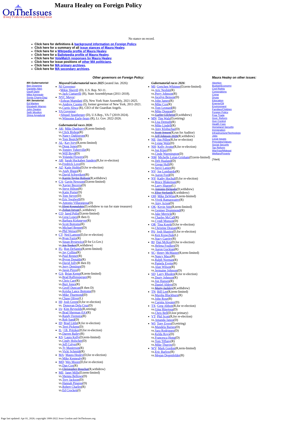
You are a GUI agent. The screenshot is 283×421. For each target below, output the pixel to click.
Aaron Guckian (164, 249)
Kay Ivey (70, 142)
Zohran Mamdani (72, 100)
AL (61, 142)
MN (153, 118)
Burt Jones (69, 284)
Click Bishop (70, 132)
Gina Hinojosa (164, 309)
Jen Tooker (69, 245)
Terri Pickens (70, 326)
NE (153, 139)
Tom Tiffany (163, 341)
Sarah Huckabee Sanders (80, 160)
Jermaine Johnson (166, 270)
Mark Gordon (166, 348)
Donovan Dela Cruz (75, 305)
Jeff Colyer (69, 344)
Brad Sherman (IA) (74, 312)
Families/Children (222, 109)
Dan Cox (68, 365)
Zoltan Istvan (70, 210)
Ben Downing (34, 85)
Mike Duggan (163, 111)
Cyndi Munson (164, 221)
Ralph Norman (164, 259)
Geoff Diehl (33, 91)
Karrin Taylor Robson (76, 178)
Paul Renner (70, 256)
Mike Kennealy (35, 94)
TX (153, 305)
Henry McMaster (167, 252)
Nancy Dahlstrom (73, 135)
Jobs (214, 135)
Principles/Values (222, 141)
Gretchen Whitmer (168, 86)
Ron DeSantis (72, 248)
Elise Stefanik (163, 192)
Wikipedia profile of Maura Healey (82, 51)
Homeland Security (223, 127)
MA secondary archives (72, 69)
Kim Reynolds (73, 309)
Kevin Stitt (164, 206)
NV (153, 171)
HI (60, 302)
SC (153, 252)
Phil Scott (163, 316)
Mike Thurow (163, 344)
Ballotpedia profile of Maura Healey (83, 54)
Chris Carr (68, 280)
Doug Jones (69, 146)
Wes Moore (72, 362)
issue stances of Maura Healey (102, 47)
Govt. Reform (219, 118)
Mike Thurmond (72, 294)
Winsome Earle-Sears (75, 118)
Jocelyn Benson (165, 97)
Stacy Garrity (163, 238)
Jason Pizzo (69, 270)
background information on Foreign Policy (105, 44)
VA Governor (67, 111)
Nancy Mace (163, 256)
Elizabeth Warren (36, 106)
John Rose (161, 298)
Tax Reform (218, 147)
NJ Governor (67, 86)
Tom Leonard (163, 107)
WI (153, 323)
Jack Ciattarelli (71, 93)
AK (61, 128)
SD (153, 274)
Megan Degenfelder (167, 355)
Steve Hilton (70, 188)
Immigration (218, 129)
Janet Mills (72, 372)
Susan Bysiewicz (73, 241)
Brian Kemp (72, 273)
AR (61, 160)
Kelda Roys (162, 334)
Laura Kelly (72, 337)
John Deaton (34, 109)
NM (153, 157)
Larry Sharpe (163, 185)
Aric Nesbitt (162, 90)
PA (153, 231)
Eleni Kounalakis (73, 206)
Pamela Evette (164, 263)
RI (152, 242)
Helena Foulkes (165, 245)
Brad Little (70, 323)
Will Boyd (68, 153)
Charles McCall (165, 217)
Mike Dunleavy (75, 128)
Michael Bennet (72, 227)
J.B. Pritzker (71, 330)
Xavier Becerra (71, 185)
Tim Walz (164, 118)
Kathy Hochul (166, 178)
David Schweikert (73, 174)
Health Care (219, 124)
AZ (61, 167)
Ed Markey (33, 103)
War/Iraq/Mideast (222, 150)
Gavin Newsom (74, 181)
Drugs (215, 97)
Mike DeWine (166, 196)
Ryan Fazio (69, 238)
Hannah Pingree (72, 383)
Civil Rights (218, 88)
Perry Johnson (164, 93)
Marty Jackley (164, 288)
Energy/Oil (218, 103)
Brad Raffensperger (74, 277)
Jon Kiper (161, 150)
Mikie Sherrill (69, 90)
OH (153, 196)
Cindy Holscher (72, 340)
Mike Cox (161, 104)
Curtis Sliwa (70, 107)
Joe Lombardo (166, 171)
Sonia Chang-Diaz (37, 97)
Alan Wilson (163, 267)
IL (60, 330)
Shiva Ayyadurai (36, 115)
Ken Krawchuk (164, 235)
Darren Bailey (71, 333)
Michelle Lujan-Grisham (173, 157)
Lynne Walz (162, 143)
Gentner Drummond (167, 210)
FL (60, 248)
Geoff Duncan (71, 287)
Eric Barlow (162, 351)
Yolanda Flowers (73, 157)
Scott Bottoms (71, 224)
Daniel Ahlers (163, 284)
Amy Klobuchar (165, 129)
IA (60, 309)
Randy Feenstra (72, 316)
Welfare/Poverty (221, 153)
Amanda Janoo (164, 320)
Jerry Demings (71, 266)
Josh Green (71, 302)
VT (153, 316)
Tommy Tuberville (74, 149)
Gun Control (219, 121)
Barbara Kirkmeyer (74, 220)
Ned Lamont (72, 234)
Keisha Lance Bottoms (76, 291)
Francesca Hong (165, 337)
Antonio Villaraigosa (75, 203)
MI (153, 86)
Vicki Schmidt (71, 351)
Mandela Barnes (165, 327)
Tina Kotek (164, 224)
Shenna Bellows (72, 376)
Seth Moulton (34, 112)
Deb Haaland (163, 160)
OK (153, 206)
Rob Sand (68, 319)
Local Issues (219, 138)
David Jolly (69, 263)
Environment (219, 106)
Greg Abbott (165, 305)
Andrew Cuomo (72, 104)
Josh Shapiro (165, 231)
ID (60, 323)
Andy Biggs (69, 171)
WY (153, 348)
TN (153, 291)
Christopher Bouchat (75, 369)
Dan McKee (163, 242)
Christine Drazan (165, 228)
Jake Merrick (163, 214)
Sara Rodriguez (164, 330)
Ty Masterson (70, 347)
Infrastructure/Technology (226, 132)
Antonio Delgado (166, 189)
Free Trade (218, 115)
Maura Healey (74, 355)
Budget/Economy (222, 85)
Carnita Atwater (165, 302)
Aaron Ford (162, 175)
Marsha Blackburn (166, 295)
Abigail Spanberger (73, 114)
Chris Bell (161, 313)
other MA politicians (96, 61)
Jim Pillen (163, 139)
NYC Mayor (66, 97)
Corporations (219, 91)
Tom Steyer (69, 195)
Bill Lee (162, 291)
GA (61, 273)
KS (61, 337)
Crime (215, 94)
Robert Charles (71, 386)
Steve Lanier (163, 168)
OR (153, 224)
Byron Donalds (71, 259)
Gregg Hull (162, 164)
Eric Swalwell (71, 199)
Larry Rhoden (166, 274)
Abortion (216, 82)
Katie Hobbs (72, 167)
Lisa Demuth (163, 122)
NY (153, 178)
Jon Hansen (162, 281)
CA (61, 181)
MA (61, 355)
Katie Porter (70, 192)
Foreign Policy (220, 112)
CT (61, 234)
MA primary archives (70, 65)
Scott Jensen (163, 132)
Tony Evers (164, 323)
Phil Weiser (69, 231)
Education (217, 100)
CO (61, 213)
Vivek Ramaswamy (167, 199)
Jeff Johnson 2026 (166, 136)
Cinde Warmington (167, 153)
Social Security (220, 144)
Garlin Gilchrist (165, 114)
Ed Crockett (69, 390)
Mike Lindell (163, 125)
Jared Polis (71, 213)
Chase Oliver (70, 298)
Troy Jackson (70, 379)
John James (162, 100)
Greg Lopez (69, 217)
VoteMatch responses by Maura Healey (83, 58)
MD (61, 362)
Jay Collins (69, 252)
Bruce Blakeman (165, 182)
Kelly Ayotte (165, 146)
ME (61, 372)
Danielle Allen (34, 88)
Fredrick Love (71, 164)
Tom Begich (70, 139)
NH (153, 146)
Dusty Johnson (164, 277)
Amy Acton (162, 203)
